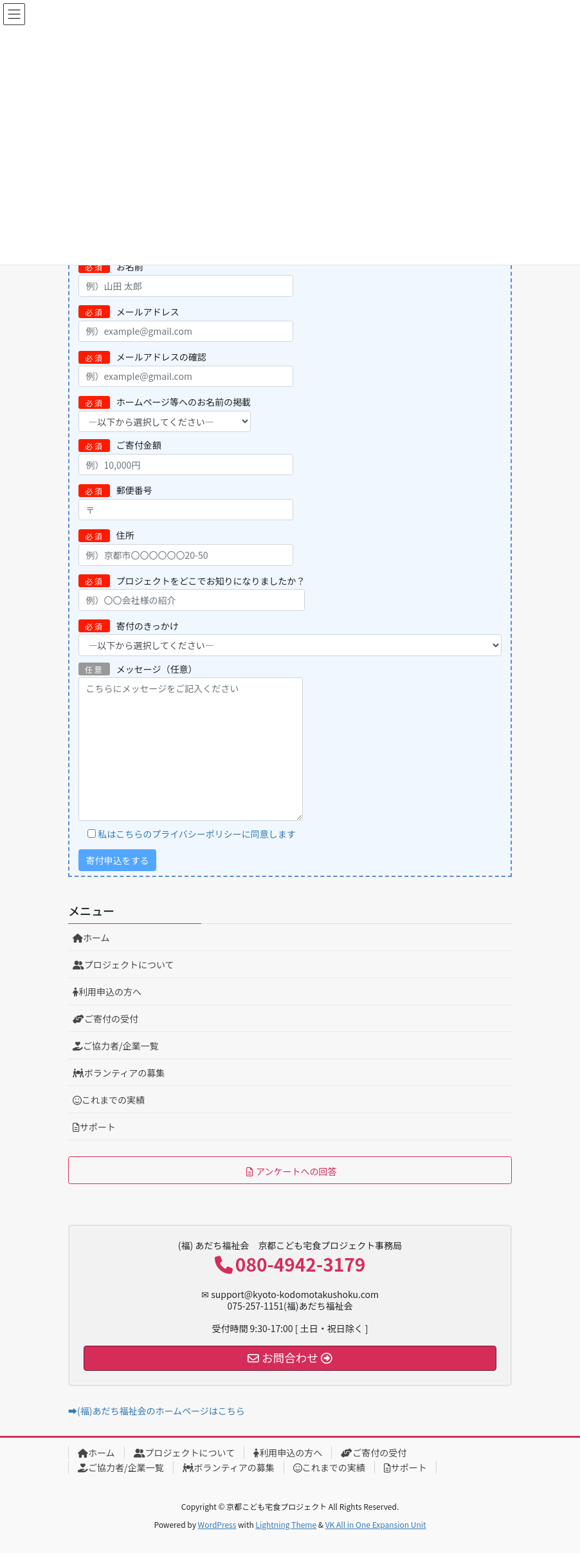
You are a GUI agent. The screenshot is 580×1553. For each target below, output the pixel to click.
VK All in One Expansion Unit (375, 1524)
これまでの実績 (109, 1099)
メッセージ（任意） (190, 742)
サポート (94, 1126)
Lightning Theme (285, 1524)
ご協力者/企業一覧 (116, 1045)
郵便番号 (185, 502)
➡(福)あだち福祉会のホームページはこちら (156, 1410)
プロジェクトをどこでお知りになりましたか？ (191, 592)
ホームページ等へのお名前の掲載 (164, 413)
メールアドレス (185, 323)
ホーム (91, 937)
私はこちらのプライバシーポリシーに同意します (197, 833)
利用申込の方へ (107, 991)
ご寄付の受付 (105, 1018)
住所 (185, 547)
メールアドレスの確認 (185, 368)
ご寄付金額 (185, 456)
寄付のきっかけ (290, 637)
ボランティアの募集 (119, 1072)
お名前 (185, 278)
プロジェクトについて (123, 964)
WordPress (217, 1524)
